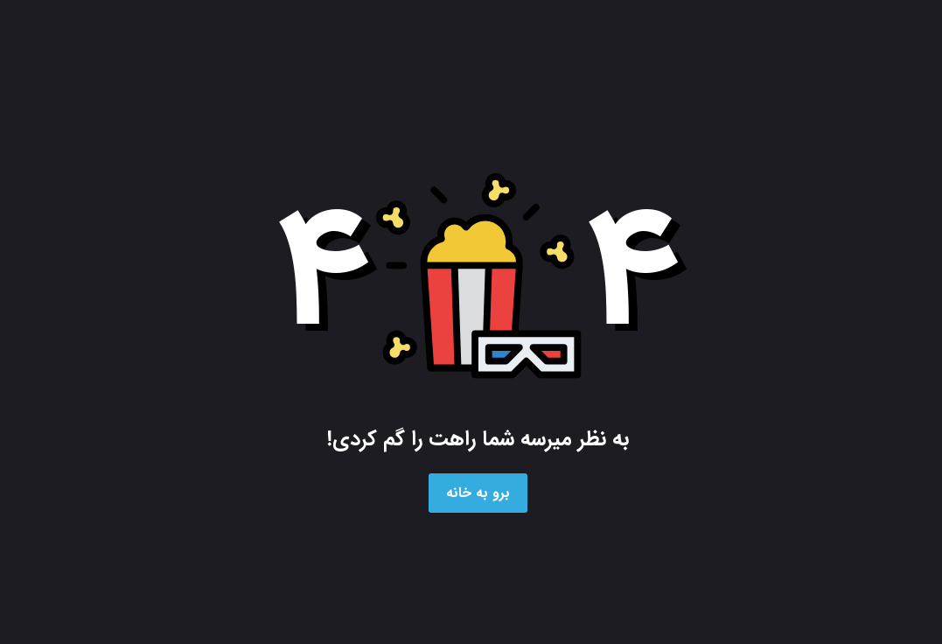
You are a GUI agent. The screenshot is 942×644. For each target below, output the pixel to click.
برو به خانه (478, 493)
